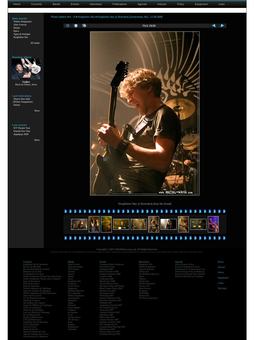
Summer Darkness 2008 (110, 274)
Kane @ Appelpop (31, 286)
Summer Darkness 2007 (110, 298)
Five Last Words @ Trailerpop (36, 312)
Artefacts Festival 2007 (110, 312)
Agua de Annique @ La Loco (36, 334)
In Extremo (73, 312)
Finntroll (72, 305)
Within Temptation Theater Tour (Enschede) (42, 276)
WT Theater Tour (21, 128)
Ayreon (71, 274)
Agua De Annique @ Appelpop (36, 291)
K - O (72, 17)
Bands (56, 4)
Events (75, 4)
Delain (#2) (144, 281)
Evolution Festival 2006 (110, 322)
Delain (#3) (144, 271)
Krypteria (72, 283)
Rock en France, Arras (26, 84)
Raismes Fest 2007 (108, 291)
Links (221, 4)
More (37, 110)
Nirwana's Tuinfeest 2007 (111, 300)
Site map (222, 288)
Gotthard (72, 310)
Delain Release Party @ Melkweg (189, 271)
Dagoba (71, 324)
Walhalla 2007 (106, 303)
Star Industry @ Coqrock (34, 303)
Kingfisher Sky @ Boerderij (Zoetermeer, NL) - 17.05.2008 (130, 17)
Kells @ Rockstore (31, 283)
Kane (70, 322)
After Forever (20, 24)
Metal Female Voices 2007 (111, 288)
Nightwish (72, 288)
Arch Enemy (73, 269)
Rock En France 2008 (109, 271)
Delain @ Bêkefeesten (33, 317)
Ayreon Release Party (109, 283)
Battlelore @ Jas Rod (32, 271)
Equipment (201, 4)
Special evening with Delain (112, 286)
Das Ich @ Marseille (32, 267)
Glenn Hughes (74, 307)
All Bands (72, 329)
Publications (119, 4)
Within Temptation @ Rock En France (39, 293)
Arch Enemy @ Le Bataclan (35, 336)
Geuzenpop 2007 (107, 293)
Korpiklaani (73, 327)
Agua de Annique (21, 34)
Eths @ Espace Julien (184, 264)
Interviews (96, 4)
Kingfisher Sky (20, 37)
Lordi (70, 315)
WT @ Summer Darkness (34, 298)
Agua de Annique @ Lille (34, 331)
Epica (16, 31)
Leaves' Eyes (73, 286)
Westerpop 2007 (107, 295)
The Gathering (74, 293)
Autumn (71, 271)
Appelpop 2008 (20, 134)
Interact (162, 4)
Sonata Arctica (74, 317)
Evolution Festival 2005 (110, 334)
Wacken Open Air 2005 (110, 331)
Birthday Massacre (76, 291)
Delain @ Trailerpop (32, 307)
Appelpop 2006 (106, 315)
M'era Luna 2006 (107, 317)
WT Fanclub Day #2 (109, 307)
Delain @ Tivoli (30, 329)
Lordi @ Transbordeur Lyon (187, 267)
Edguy (71, 303)
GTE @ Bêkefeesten (32, 319)
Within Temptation (22, 21)
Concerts (36, 4)
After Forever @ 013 (32, 295)
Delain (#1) (144, 295)
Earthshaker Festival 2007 (111, 305)
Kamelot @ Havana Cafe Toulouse (190, 274)
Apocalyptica (74, 298)
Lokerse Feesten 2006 (109, 319)
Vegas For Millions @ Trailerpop (37, 305)
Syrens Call (144, 286)
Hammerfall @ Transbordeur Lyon (190, 269)
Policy (180, 4)
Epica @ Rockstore (31, 281)
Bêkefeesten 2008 (107, 281)
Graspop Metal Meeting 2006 (112, 327)
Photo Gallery (59, 17)
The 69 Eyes (73, 319)
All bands (35, 43)
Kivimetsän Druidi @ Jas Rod (36, 269)
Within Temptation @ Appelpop (37, 288)
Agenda (142, 4)
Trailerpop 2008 (107, 279)
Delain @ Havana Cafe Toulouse (189, 276)
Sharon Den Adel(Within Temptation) (23, 100)
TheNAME (144, 293)
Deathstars (72, 300)
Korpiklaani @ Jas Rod (33, 274)
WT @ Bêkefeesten (31, 315)
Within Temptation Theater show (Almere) (41, 279)
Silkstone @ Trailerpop (33, 310)
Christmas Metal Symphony (112, 264)
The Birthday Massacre (149, 274)
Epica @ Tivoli (30, 327)
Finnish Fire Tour (21, 131)
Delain (16, 27)
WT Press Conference (148, 298)
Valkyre (142, 279)
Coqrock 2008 (106, 276)
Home (16, 4)
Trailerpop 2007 (107, 310)
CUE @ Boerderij (31, 324)
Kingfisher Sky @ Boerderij (35, 264)
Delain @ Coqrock (31, 300)
